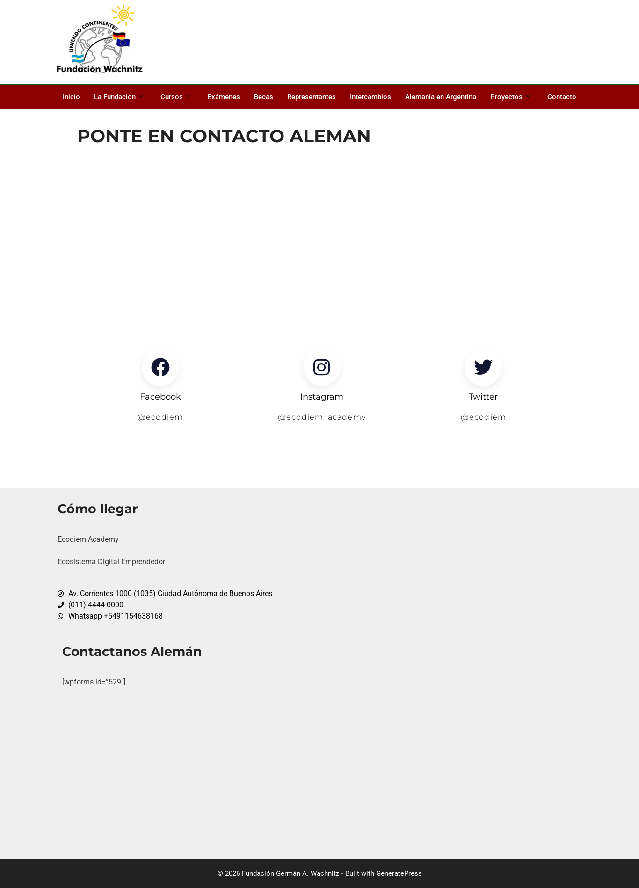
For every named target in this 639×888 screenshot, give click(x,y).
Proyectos (510, 97)
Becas (263, 97)
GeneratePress (399, 873)
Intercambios (370, 97)
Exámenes (224, 97)
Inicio (71, 97)
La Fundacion (119, 97)
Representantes (311, 97)
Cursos (175, 97)
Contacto (561, 97)
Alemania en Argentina (440, 97)
